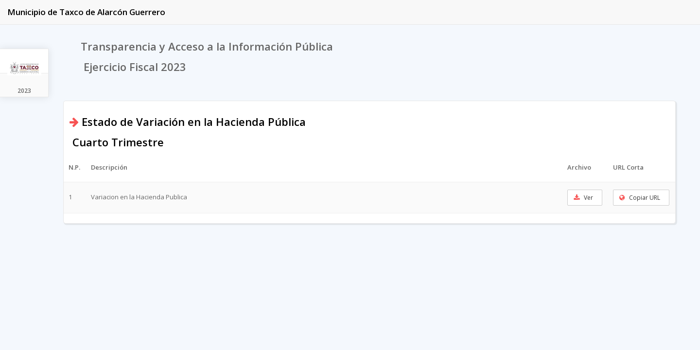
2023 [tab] (24, 91)
